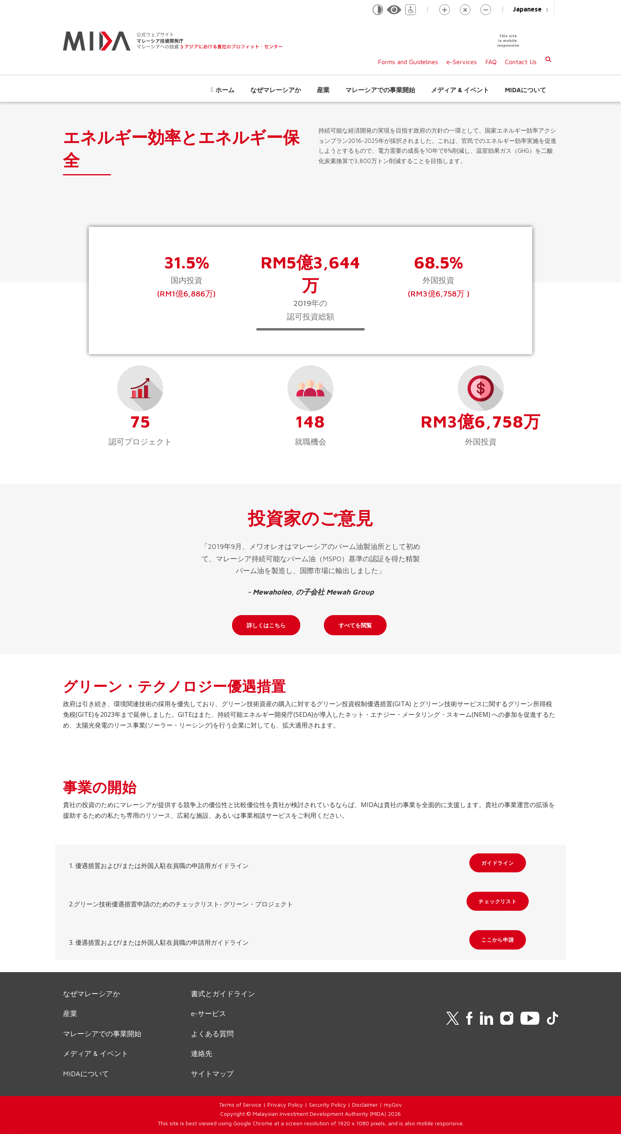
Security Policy (327, 1104)
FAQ (491, 61)
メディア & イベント (460, 89)
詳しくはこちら (266, 625)
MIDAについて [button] (525, 89)
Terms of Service (240, 1104)
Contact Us (521, 61)
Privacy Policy (285, 1104)
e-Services (461, 61)
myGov (393, 1104)
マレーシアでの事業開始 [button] (380, 89)
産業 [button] (323, 89)
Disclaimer (365, 1104)
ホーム (224, 89)
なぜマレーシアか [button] (275, 89)
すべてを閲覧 (355, 625)
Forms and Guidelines (408, 61)
